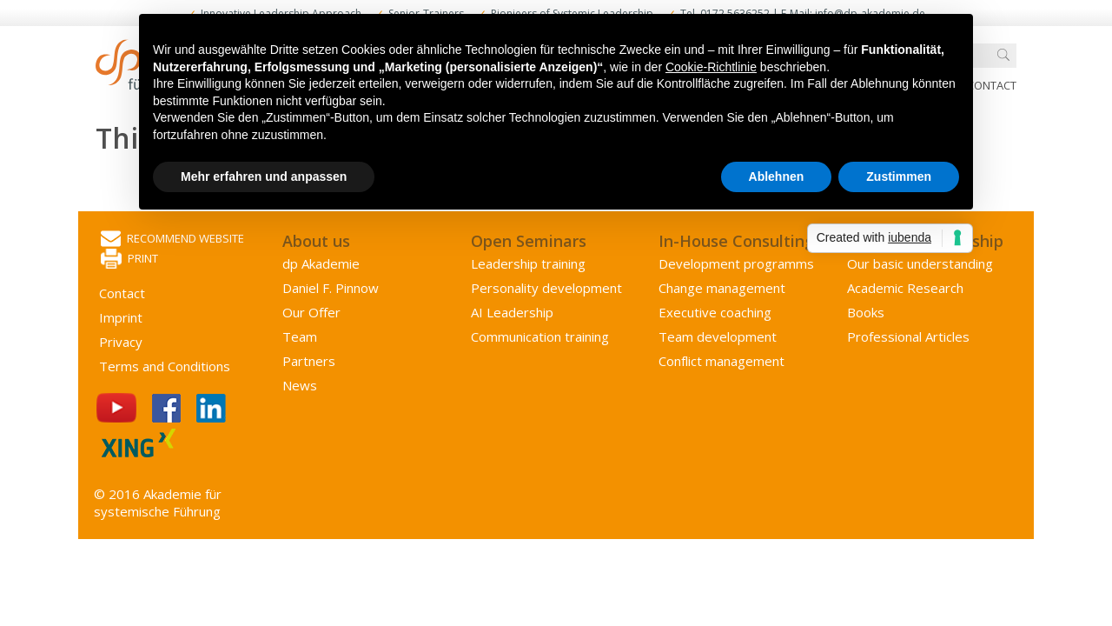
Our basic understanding (920, 263)
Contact (991, 85)
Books (865, 312)
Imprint (120, 317)
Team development (718, 336)
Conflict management (721, 361)
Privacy (120, 341)
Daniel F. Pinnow (330, 287)
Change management (722, 287)
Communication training (540, 336)
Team (299, 336)
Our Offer (311, 312)
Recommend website (172, 239)
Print (129, 259)
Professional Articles (908, 336)
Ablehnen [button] (776, 176)
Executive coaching (715, 312)
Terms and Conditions (164, 366)
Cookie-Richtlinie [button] (711, 67)
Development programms (736, 263)
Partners (308, 361)
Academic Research (905, 287)
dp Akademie (321, 263)
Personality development (546, 287)
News (299, 385)
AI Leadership (512, 312)
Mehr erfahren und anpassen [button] (264, 176)
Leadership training (528, 263)
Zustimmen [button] (898, 176)
